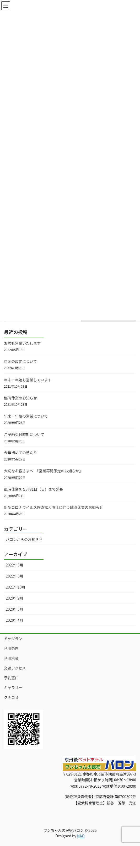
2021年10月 (15, 587)
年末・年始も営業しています (28, 379)
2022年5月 (14, 565)
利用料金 (11, 658)
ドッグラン (13, 638)
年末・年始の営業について (26, 416)
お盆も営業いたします (22, 343)
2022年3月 (14, 576)
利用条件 (11, 648)
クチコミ (11, 697)
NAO (81, 835)
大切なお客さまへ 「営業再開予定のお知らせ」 (43, 470)
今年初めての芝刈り (20, 452)
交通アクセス (15, 668)
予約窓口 (11, 677)
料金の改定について (20, 361)
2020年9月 (14, 598)
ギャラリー (13, 687)
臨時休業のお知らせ (20, 398)
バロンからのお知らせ (24, 539)
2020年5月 (14, 609)
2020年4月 (14, 620)
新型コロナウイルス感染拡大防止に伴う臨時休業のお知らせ (53, 507)
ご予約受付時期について (24, 434)
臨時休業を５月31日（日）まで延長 (33, 489)
